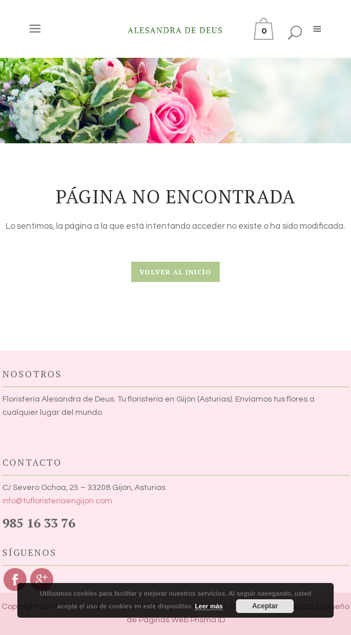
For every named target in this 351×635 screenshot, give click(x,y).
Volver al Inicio (175, 272)
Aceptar (265, 606)
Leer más (209, 606)
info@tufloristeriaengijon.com (57, 501)
